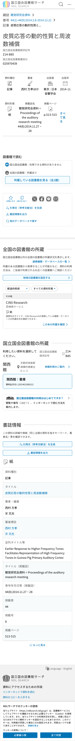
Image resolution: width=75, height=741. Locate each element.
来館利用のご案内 (58, 367)
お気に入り (10, 199)
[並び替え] (17, 288)
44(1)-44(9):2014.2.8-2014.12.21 (31, 20)
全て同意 (56, 735)
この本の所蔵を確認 (56, 324)
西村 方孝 (11, 528)
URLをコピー (22, 199)
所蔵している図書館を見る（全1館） (37, 180)
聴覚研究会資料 (20, 15)
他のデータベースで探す (21, 221)
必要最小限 (20, 735)
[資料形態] (44, 288)
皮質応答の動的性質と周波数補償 (26, 493)
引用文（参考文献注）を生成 (24, 208)
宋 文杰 (9, 534)
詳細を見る (33, 725)
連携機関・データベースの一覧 (51, 262)
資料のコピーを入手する (16, 697)
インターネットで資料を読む (19, 692)
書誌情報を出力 (16, 214)
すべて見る (62, 117)
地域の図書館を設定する (47, 278)
